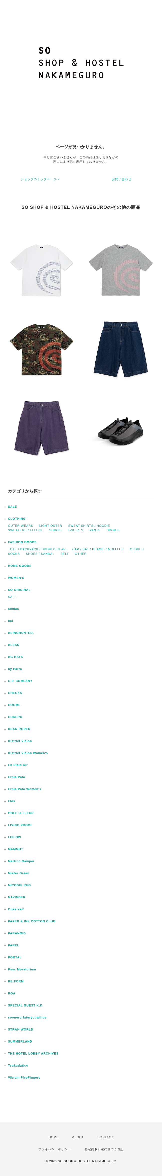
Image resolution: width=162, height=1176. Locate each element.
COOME (14, 705)
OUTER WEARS (20, 526)
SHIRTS (55, 530)
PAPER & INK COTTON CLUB (32, 921)
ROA (12, 993)
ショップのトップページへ (40, 179)
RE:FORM (16, 981)
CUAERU (15, 717)
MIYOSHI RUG (19, 885)
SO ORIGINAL (19, 590)
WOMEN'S (16, 578)
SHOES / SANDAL (40, 554)
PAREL (13, 945)
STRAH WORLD (20, 1029)
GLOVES (137, 549)
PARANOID (17, 933)
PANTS (94, 530)
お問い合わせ (121, 179)
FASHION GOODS (22, 542)
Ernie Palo (16, 777)
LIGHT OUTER (50, 526)
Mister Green (18, 873)
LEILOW (14, 837)
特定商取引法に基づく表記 (104, 1149)
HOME (54, 1137)
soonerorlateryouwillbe (27, 1017)
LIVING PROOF (20, 825)
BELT (65, 554)
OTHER (81, 554)
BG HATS (15, 657)
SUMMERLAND (20, 1041)
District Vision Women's (28, 753)
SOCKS (14, 554)
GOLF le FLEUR (21, 813)
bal (10, 621)
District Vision (20, 741)
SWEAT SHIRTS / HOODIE (89, 526)
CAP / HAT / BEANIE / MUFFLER (98, 549)
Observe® (16, 909)
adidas (13, 609)
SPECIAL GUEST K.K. (26, 1005)
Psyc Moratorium (22, 969)
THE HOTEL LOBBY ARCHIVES (33, 1053)
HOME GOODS (20, 566)
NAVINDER (17, 897)
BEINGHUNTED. (21, 633)
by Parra (15, 669)
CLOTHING (17, 519)
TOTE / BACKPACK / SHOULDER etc (37, 549)
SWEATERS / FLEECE (25, 530)
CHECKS (15, 693)
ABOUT (78, 1137)
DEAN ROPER (19, 729)
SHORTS (114, 530)
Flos (11, 801)
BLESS (13, 645)
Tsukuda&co (18, 1065)
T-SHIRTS (75, 530)
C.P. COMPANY (20, 681)
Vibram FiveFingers (24, 1077)
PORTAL (15, 957)
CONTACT (105, 1137)
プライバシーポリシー (54, 1149)
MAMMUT (15, 849)
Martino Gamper (21, 861)
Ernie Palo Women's (24, 789)
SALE (12, 507)
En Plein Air (18, 765)
